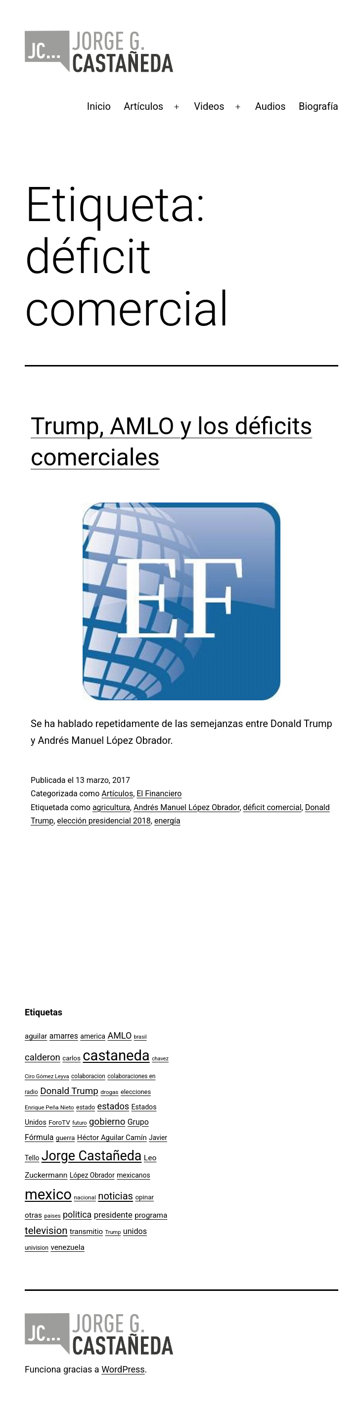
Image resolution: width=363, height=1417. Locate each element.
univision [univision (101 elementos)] (36, 1247)
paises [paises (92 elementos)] (52, 1215)
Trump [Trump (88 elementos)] (113, 1232)
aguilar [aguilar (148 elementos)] (36, 1036)
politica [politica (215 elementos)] (77, 1214)
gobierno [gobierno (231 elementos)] (107, 1121)
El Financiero (159, 793)
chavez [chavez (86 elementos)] (160, 1058)
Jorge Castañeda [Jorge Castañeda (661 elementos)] (92, 1156)
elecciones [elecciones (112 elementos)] (136, 1092)
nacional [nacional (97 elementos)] (85, 1197)
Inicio (99, 106)
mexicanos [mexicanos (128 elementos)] (133, 1175)
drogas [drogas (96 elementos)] (109, 1092)
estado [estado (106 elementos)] (85, 1107)
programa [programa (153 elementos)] (151, 1215)
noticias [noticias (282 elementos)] (115, 1196)
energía (167, 820)
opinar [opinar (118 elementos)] (144, 1197)
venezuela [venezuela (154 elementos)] (67, 1247)
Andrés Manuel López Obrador (186, 807)
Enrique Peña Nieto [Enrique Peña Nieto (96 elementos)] (49, 1107)
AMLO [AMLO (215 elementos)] (120, 1035)
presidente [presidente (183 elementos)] (113, 1215)
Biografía (318, 106)
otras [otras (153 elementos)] (33, 1215)
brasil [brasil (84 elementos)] (140, 1037)
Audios (270, 106)
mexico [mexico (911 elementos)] (48, 1194)
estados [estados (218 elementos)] (113, 1106)
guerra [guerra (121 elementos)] (65, 1138)
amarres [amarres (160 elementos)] (63, 1036)
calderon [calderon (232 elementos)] (42, 1057)
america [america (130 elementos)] (92, 1036)
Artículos (143, 106)
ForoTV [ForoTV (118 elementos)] (59, 1122)
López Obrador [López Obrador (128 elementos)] (92, 1175)
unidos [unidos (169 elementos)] (135, 1231)
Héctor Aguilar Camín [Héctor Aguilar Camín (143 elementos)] (112, 1137)
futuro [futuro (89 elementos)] (79, 1123)
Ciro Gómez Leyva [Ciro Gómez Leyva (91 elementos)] (47, 1076)
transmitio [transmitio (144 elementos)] (86, 1231)
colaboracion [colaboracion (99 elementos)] (88, 1076)
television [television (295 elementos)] (46, 1230)
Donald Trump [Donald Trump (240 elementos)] (69, 1091)
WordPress (122, 1369)
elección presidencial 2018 (103, 820)
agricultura (111, 807)
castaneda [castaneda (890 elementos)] (116, 1055)
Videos (209, 106)
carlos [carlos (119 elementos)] (71, 1058)
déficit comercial (272, 807)
